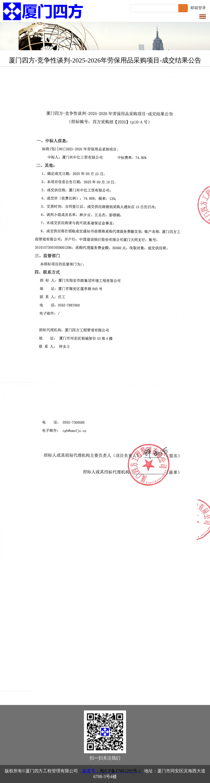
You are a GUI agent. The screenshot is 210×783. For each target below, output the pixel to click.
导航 (202, 16)
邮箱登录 (198, 8)
